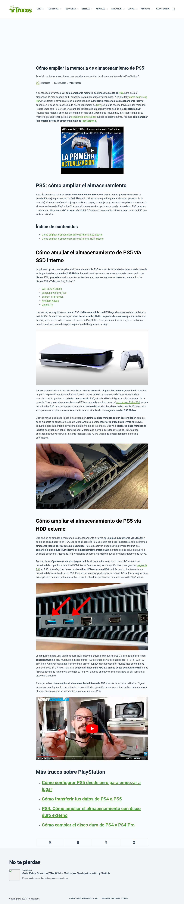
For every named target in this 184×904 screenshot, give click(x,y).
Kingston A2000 (50, 300)
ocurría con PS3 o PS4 (128, 402)
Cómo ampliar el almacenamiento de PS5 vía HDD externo (73, 238)
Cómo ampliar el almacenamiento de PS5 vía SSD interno (72, 234)
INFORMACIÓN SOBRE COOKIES (115, 898)
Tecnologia (54, 9)
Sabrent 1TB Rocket (52, 296)
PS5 (121, 93)
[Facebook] (50, 842)
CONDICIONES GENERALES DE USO (83, 898)
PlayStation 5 (89, 120)
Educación (118, 9)
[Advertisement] (92, 41)
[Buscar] (174, 9)
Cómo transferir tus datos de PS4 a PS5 (82, 799)
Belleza (88, 9)
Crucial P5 (47, 304)
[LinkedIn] (134, 842)
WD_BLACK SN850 (52, 289)
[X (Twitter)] (78, 842)
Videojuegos (75, 83)
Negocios (147, 9)
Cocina (133, 9)
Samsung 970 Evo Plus (54, 292)
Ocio (41, 9)
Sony (98, 105)
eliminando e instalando (84, 116)
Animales (102, 9)
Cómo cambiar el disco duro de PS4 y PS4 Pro (88, 825)
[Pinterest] (106, 842)
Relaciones (72, 9)
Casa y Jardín (164, 9)
